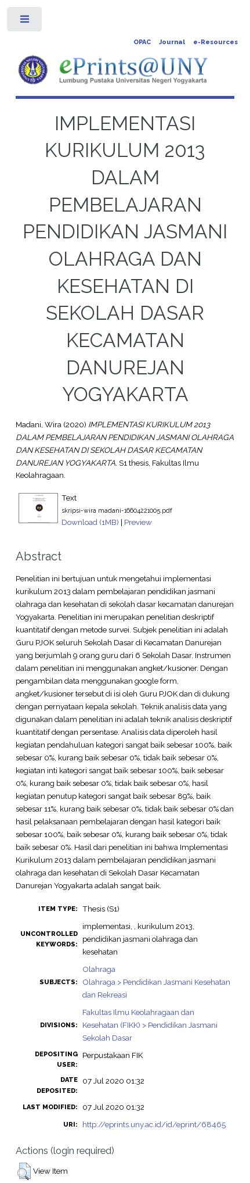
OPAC (142, 42)
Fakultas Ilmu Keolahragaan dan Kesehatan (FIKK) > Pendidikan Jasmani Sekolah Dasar (150, 1024)
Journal (172, 42)
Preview (138, 522)
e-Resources (215, 42)
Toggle (25, 22)
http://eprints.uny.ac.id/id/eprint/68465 (154, 1124)
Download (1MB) (90, 522)
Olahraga (98, 969)
